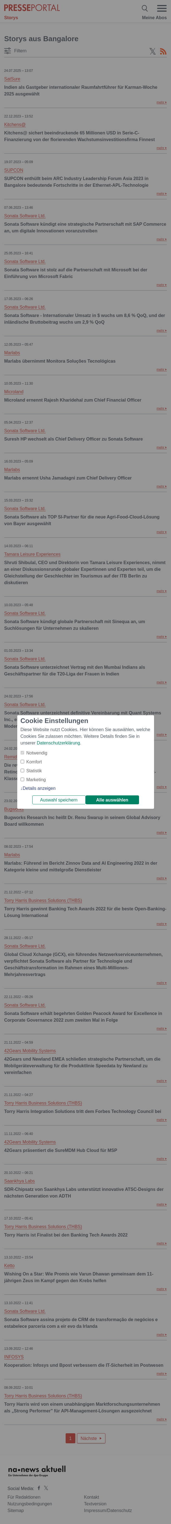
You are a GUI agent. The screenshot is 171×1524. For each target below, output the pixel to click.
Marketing (36, 779)
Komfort (34, 761)
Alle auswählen (112, 800)
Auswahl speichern (58, 800)
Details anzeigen (39, 788)
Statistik (34, 770)
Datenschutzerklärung (58, 743)
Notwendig (37, 753)
